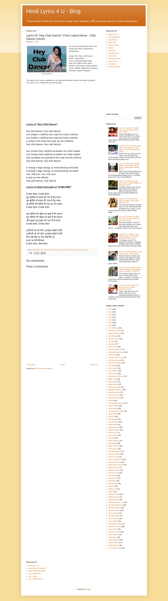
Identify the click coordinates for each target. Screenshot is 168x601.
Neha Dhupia (112, 449)
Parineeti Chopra (114, 454)
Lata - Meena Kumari (35, 579)
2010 (110, 309)
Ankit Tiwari (112, 355)
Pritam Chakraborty (115, 459)
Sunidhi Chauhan (114, 526)
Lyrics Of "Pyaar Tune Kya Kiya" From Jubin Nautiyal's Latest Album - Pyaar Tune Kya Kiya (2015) (130, 148)
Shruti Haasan (113, 513)
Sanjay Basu (85, 250)
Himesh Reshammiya (115, 403)
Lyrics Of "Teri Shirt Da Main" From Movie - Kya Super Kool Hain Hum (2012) (129, 218)
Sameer (111, 486)
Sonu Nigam (112, 521)
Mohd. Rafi (112, 42)
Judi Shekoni (61, 250)
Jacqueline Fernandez (116, 411)
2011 (110, 312)
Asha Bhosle (112, 40)
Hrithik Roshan (113, 406)
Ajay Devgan (112, 336)
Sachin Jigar (112, 476)
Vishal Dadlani (113, 543)
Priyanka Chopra (114, 462)
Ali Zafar (111, 341)
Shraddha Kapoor (114, 508)
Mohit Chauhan (113, 446)
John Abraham (113, 422)
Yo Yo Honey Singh (115, 548)
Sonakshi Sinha (113, 516)
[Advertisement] (62, 344)
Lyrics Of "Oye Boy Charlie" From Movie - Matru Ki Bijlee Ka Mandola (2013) (130, 183)
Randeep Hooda (114, 470)
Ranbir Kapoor (113, 467)
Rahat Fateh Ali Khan (115, 465)
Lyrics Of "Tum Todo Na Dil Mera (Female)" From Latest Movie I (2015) (129, 201)
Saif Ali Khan (112, 478)
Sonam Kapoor (113, 518)
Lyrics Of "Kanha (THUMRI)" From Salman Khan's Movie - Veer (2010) (129, 130)
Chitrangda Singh (114, 387)
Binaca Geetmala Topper (37, 571)
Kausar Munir (113, 435)
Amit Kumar (39, 250)
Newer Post (31, 365)
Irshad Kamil (112, 408)
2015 (110, 323)
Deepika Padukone (115, 390)
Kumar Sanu (112, 61)
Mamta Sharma (113, 441)
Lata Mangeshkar (114, 37)
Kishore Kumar (113, 45)
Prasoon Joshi (113, 457)
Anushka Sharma (114, 360)
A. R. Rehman (113, 328)
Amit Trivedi (112, 347)
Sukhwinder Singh (114, 524)
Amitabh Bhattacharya (116, 352)
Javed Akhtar (112, 414)
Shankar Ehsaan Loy (115, 502)
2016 (33, 250)
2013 (110, 317)
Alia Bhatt (111, 344)
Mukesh (111, 48)
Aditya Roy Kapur (114, 333)
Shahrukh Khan (113, 500)
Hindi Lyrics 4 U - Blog (53, 11)
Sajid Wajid (112, 481)
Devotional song (114, 392)
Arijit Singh (112, 64)
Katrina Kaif (112, 433)
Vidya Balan (112, 537)
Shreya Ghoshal (114, 67)
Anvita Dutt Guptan (115, 363)
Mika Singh (112, 443)
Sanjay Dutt (112, 489)
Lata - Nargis (32, 576)
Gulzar (110, 400)
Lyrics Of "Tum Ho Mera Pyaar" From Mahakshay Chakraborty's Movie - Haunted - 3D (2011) (130, 269)
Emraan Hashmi (114, 395)
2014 (110, 320)
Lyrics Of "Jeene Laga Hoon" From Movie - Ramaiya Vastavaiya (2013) (129, 287)
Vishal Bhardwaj (114, 540)
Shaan (110, 492)
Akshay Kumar (113, 339)
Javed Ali (111, 416)
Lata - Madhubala (34, 574)
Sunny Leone (113, 529)
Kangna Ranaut (113, 427)
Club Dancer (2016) (50, 250)
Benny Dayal (112, 382)
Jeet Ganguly (113, 419)
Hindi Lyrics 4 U (113, 34)
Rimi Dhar (69, 250)
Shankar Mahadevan (115, 505)
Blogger (88, 589)
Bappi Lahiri (112, 379)
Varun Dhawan (113, 534)
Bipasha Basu (113, 384)
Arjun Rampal (113, 371)
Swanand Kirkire (114, 532)
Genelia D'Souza (114, 398)
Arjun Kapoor (112, 368)
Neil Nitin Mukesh (114, 451)
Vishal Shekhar (113, 545)
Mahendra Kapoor (114, 58)
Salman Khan (113, 484)
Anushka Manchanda (115, 357)
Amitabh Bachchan (115, 349)
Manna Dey (112, 56)
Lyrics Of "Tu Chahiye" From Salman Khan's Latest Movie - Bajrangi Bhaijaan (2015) (129, 236)
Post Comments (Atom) (44, 368)
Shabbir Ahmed (113, 494)
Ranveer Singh (113, 473)
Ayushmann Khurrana (116, 376)
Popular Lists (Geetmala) (37, 568)
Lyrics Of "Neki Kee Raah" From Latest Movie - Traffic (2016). (130, 253)
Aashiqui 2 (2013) (114, 331)
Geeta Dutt (112, 50)
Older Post (94, 365)
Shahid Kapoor (113, 497)
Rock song (76, 250)
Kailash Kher (112, 424)
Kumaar (111, 438)
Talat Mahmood (113, 53)
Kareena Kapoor (114, 430)
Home (63, 365)
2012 (110, 314)
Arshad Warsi (113, 374)
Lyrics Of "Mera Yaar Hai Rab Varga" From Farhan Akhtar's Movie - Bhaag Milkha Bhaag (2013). (129, 166)
